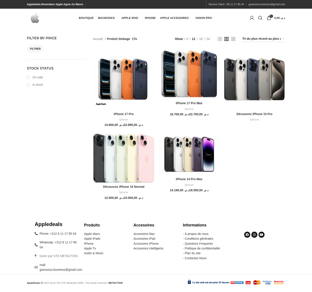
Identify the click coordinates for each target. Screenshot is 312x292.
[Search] (260, 18)
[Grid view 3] (226, 40)
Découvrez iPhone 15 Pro (254, 115)
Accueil (98, 40)
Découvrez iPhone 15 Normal (124, 188)
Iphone (123, 120)
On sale (37, 78)
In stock (37, 85)
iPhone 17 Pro (124, 115)
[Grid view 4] (233, 40)
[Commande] (263, 40)
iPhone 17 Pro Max (189, 104)
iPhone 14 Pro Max (189, 180)
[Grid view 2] (220, 40)
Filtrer (35, 49)
